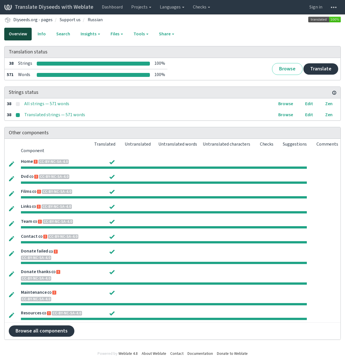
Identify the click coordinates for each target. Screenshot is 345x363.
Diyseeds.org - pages (33, 20)
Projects (141, 7)
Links (26, 206)
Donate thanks (36, 272)
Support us (70, 20)
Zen (329, 104)
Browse (287, 68)
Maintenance (34, 292)
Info (42, 34)
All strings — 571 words (46, 104)
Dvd (25, 176)
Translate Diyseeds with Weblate (48, 7)
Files (117, 34)
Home (27, 161)
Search (63, 34)
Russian (95, 20)
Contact (29, 236)
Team (26, 221)
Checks (201, 7)
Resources (31, 313)
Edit (309, 104)
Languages (172, 7)
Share (166, 34)
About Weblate (154, 353)
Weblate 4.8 (128, 353)
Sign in (315, 7)
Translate (320, 68)
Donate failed (34, 251)
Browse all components (42, 330)
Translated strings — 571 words (54, 115)
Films (26, 191)
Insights (90, 34)
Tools (140, 34)
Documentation (200, 353)
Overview (18, 34)
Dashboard (112, 7)
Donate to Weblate (232, 353)
